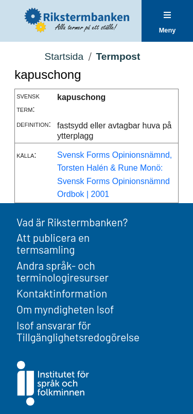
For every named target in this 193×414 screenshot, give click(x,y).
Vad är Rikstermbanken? (72, 222)
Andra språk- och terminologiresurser (62, 271)
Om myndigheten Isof (65, 309)
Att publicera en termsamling (53, 243)
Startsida (63, 56)
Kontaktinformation (61, 293)
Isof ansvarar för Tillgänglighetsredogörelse (77, 331)
